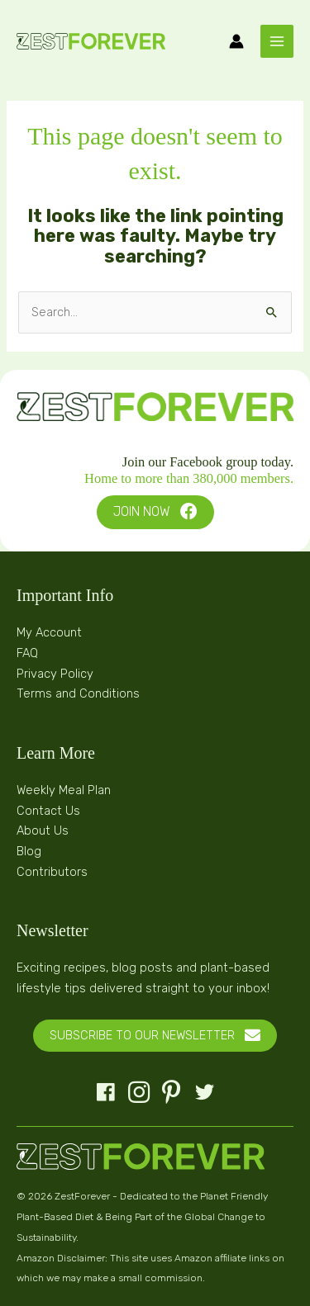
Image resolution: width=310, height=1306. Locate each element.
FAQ (27, 653)
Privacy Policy (55, 673)
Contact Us (48, 810)
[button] (155, 512)
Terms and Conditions (78, 693)
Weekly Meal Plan (64, 790)
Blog (29, 851)
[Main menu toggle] (276, 41)
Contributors (52, 871)
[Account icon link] (236, 41)
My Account (49, 632)
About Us (43, 830)
